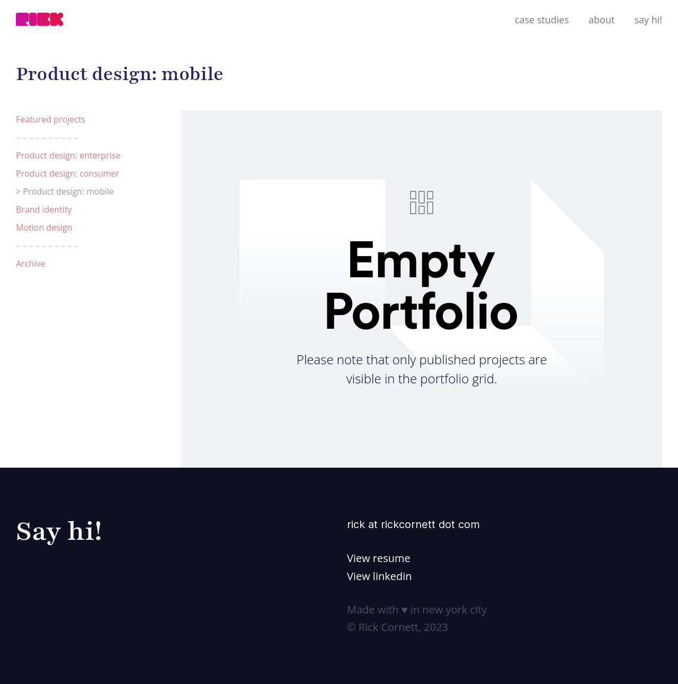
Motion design (44, 227)
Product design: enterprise (68, 155)
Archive (30, 263)
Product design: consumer (67, 173)
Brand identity (44, 209)
